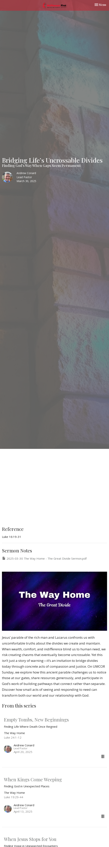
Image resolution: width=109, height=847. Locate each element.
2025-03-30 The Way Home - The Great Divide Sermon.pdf (44, 558)
